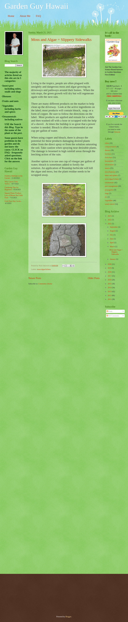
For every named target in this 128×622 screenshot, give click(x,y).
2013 (110, 292)
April (112, 243)
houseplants (109, 161)
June (112, 239)
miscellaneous (110, 172)
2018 (110, 272)
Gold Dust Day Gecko (13, 201)
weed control (109, 204)
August (113, 231)
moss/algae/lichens (44, 269)
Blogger (68, 617)
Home (11, 16)
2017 (110, 276)
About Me (25, 16)
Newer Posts (34, 278)
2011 (110, 299)
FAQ (38, 16)
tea (106, 197)
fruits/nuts (108, 158)
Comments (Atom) (45, 284)
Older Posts (94, 278)
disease (107, 150)
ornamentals (109, 183)
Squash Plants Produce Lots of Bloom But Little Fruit (14, 195)
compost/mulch (110, 147)
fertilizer (108, 154)
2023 (110, 216)
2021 (110, 224)
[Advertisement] (15, 248)
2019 (110, 268)
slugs (107, 193)
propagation (109, 190)
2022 (110, 220)
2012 (110, 295)
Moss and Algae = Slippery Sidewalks (61, 39)
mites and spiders (111, 175)
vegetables (109, 201)
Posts (109, 311)
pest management (111, 186)
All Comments (112, 316)
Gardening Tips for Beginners (11, 188)
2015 (110, 284)
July (111, 235)
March (112, 247)
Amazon (117, 132)
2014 (110, 288)
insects (107, 168)
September (114, 227)
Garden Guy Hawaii (36, 6)
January (113, 259)
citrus (107, 143)
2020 (110, 264)
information (109, 165)
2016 (110, 280)
